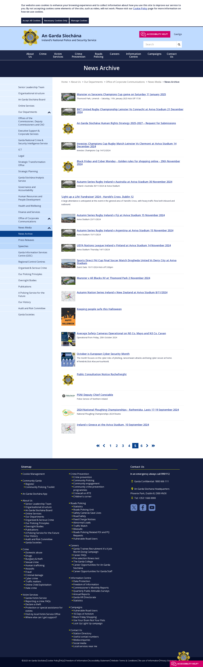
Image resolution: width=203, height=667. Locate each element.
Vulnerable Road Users (85, 538)
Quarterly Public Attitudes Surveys (91, 590)
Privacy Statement (168, 660)
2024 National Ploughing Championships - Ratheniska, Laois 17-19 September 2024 (128, 409)
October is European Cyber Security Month (103, 353)
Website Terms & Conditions (124, 660)
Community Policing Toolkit (40, 487)
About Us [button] (30, 55)
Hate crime (31, 588)
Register (29, 483)
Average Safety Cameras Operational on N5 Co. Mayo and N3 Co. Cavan (121, 333)
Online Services (33, 513)
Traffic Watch (80, 525)
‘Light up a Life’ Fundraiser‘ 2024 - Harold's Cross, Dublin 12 (97, 196)
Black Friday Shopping (85, 617)
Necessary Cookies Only (55, 20)
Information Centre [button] (133, 55)
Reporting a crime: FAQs (38, 601)
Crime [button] (43, 53)
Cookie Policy (140, 8)
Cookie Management (34, 473)
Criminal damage (34, 575)
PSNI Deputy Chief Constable (95, 394)
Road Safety (79, 516)
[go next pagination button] (147, 445)
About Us (76, 81)
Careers (74, 545)
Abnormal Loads (82, 522)
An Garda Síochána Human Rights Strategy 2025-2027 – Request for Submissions (126, 123)
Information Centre (80, 577)
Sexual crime (32, 562)
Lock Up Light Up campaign (87, 623)
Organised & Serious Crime (39, 519)
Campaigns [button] (154, 53)
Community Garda (32, 480)
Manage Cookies (79, 20)
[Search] (159, 44)
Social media (79, 643)
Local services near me (85, 646)
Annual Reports (81, 594)
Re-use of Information (149, 660)
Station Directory (82, 633)
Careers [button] (114, 53)
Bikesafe (77, 528)
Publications (31, 529)
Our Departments (93, 81)
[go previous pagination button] (104, 445)
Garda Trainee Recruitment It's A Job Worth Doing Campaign (92, 550)
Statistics (78, 506)
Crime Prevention (79, 473)
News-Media (154, 81)
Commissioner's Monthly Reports (91, 587)
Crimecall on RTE (82, 493)
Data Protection (81, 581)
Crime (26, 549)
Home (64, 81)
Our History (31, 536)
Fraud (28, 571)
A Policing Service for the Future (42, 532)
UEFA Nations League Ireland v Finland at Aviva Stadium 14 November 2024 (124, 245)
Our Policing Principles (37, 523)
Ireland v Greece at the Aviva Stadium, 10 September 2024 (113, 424)
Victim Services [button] (58, 55)
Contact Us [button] (172, 55)
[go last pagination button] (154, 445)
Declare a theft (33, 604)
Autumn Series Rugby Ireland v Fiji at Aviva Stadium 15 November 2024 (121, 215)
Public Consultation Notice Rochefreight (102, 374)
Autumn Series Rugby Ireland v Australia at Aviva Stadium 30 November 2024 (124, 181)
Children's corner (82, 496)
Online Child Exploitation (38, 584)
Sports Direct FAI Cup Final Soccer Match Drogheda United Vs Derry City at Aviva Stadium (126, 262)
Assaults (29, 568)
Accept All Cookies (31, 20)
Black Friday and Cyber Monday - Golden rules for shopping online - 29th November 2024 (128, 163)
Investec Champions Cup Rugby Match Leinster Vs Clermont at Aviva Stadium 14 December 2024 (126, 145)
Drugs (28, 555)
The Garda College (83, 561)
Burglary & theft (34, 558)
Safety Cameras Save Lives (87, 512)
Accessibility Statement (99, 660)
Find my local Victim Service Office (42, 614)
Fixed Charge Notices (84, 519)
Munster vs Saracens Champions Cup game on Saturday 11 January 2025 (121, 94)
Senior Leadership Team (38, 503)
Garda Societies (33, 542)
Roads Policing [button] (98, 55)
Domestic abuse (33, 552)
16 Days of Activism (83, 613)
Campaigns (76, 607)
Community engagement (86, 483)
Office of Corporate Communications (125, 81)
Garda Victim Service (36, 598)
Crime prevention (82, 477)
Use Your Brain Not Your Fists (89, 620)
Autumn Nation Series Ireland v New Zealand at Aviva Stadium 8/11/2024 (122, 292)
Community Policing (83, 480)
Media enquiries (81, 639)
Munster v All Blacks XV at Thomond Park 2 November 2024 (113, 278)
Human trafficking (35, 565)
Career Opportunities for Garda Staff (92, 571)
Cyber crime (31, 578)
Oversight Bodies (34, 526)
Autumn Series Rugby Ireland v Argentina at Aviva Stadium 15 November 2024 (125, 230)
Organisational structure (38, 507)
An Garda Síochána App (35, 493)
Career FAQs (79, 555)
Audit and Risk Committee (38, 539)
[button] (49, 112)
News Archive (172, 81)
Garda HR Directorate (84, 597)
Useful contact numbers (86, 636)
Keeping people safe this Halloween (99, 309)
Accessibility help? (157, 34)
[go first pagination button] (98, 445)
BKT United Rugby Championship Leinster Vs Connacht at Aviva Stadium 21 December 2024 (130, 111)
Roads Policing (78, 503)
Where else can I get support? (41, 617)
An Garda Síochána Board (38, 510)
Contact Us (76, 630)
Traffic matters (33, 581)
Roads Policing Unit (83, 509)
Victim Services (30, 594)
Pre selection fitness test (86, 558)
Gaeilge (178, 34)
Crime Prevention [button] (78, 55)
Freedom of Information (86, 584)
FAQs (62, 660)
